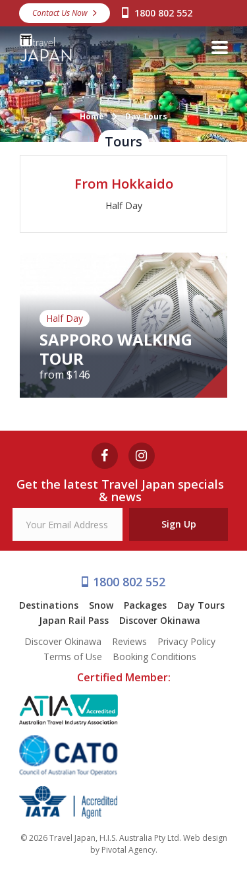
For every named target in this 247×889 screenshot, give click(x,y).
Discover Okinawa (159, 620)
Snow (101, 605)
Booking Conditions (154, 656)
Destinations (48, 605)
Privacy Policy (186, 641)
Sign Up (178, 524)
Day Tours (201, 605)
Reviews (129, 641)
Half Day (123, 205)
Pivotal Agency (128, 849)
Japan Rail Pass (74, 620)
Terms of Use (72, 656)
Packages (145, 605)
